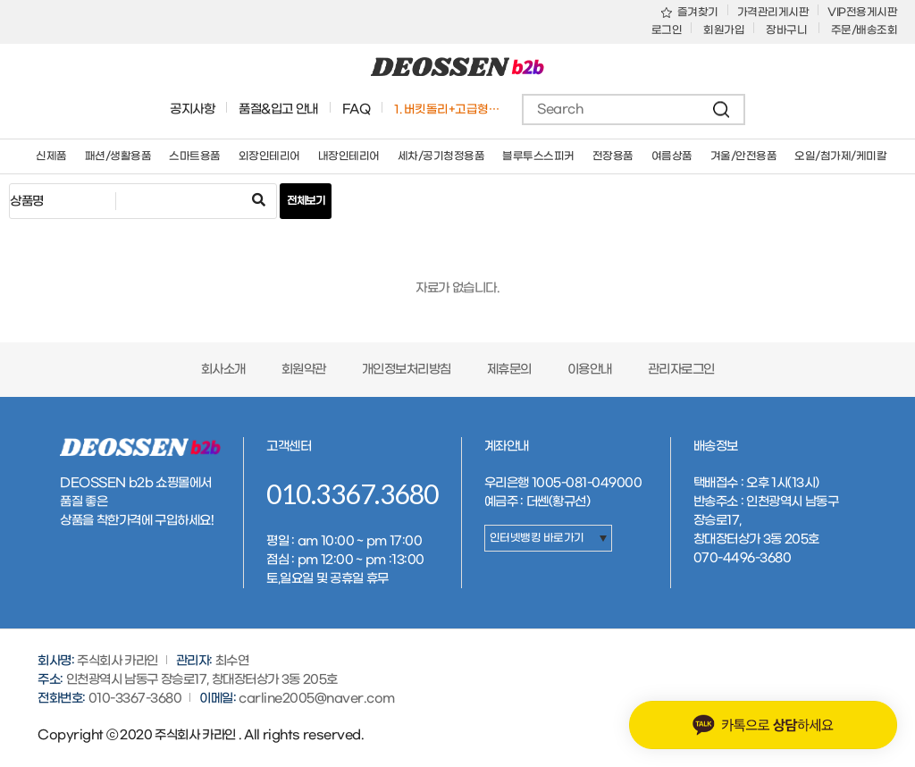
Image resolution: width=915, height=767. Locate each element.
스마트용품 (195, 156)
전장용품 (613, 156)
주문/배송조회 (864, 30)
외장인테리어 (269, 156)
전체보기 (305, 201)
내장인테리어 (349, 156)
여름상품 (672, 156)
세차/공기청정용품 (441, 156)
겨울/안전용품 (743, 156)
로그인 (667, 30)
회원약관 (303, 369)
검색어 (10, 184)
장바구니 (788, 30)
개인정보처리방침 (406, 369)
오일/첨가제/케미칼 (840, 156)
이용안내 (589, 369)
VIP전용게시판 (862, 12)
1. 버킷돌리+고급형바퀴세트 (450, 109)
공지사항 (192, 109)
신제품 (51, 156)
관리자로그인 (681, 369)
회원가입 (723, 30)
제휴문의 (509, 369)
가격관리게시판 (773, 12)
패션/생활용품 (118, 156)
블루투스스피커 (538, 156)
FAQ (356, 109)
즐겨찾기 (689, 12)
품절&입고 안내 (278, 109)
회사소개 (223, 369)
